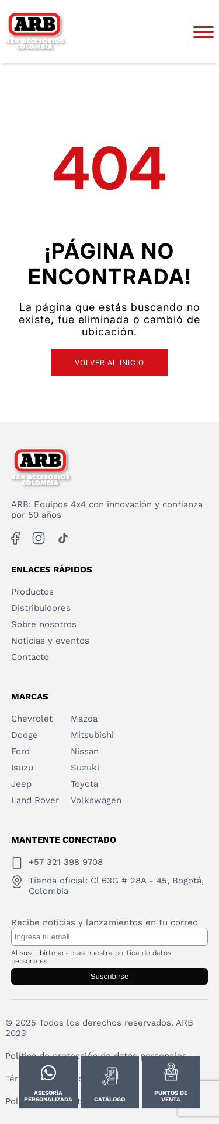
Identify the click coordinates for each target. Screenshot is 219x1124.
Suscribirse (110, 976)
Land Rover (35, 800)
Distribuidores (41, 608)
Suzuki (85, 767)
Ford (20, 751)
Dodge (24, 735)
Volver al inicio (109, 362)
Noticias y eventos (50, 640)
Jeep (21, 784)
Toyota (84, 784)
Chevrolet (32, 718)
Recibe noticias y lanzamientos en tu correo (104, 922)
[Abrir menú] (203, 32)
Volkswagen (96, 800)
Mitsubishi (92, 735)
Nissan (85, 751)
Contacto (30, 657)
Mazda (84, 718)
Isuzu (22, 767)
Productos (32, 591)
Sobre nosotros (44, 624)
